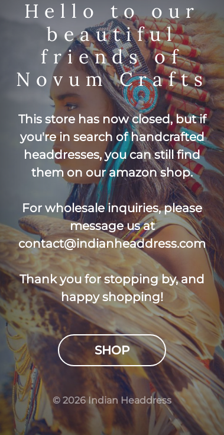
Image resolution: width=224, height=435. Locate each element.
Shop (112, 350)
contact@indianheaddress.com (112, 243)
